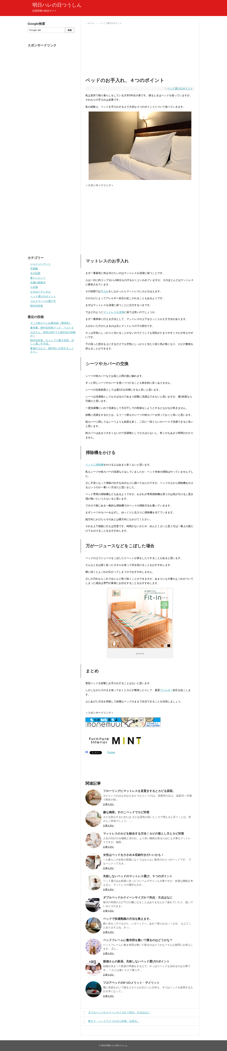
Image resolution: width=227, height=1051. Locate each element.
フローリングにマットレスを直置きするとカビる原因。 (139, 791)
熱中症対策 (36, 305)
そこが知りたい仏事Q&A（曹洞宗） (51, 323)
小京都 (34, 287)
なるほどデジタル (40, 291)
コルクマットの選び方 (43, 301)
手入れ (105, 291)
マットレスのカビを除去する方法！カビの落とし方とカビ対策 (143, 833)
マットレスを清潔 (113, 312)
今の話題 (35, 273)
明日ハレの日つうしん (57, 5)
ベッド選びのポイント (180, 88)
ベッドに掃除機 (94, 464)
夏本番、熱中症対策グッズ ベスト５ (52, 327)
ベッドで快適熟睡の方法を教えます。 (127, 918)
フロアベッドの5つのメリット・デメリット (131, 982)
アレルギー (166, 690)
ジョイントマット (40, 264)
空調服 (34, 268)
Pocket (111, 752)
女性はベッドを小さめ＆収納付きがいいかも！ (133, 855)
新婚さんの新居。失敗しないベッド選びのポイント (136, 961)
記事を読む (108, 804)
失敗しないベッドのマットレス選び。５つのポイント (137, 876)
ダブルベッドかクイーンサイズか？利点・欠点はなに (137, 897)
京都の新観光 (38, 282)
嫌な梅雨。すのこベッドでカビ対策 (126, 812)
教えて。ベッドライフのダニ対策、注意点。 (111, 1021)
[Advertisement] (140, 50)
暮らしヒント (38, 278)
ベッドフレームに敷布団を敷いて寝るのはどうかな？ (137, 940)
